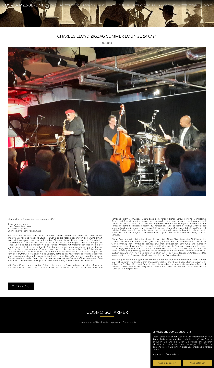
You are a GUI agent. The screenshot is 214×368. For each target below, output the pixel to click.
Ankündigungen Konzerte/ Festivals (178, 5)
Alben (102, 5)
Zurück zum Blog (20, 286)
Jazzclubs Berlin (119, 5)
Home (52, 5)
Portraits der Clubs (144, 5)
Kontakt (207, 5)
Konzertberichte (69, 5)
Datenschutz (129, 322)
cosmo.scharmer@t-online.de (93, 322)
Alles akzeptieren (167, 363)
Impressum (115, 322)
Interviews (89, 5)
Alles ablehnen (197, 363)
